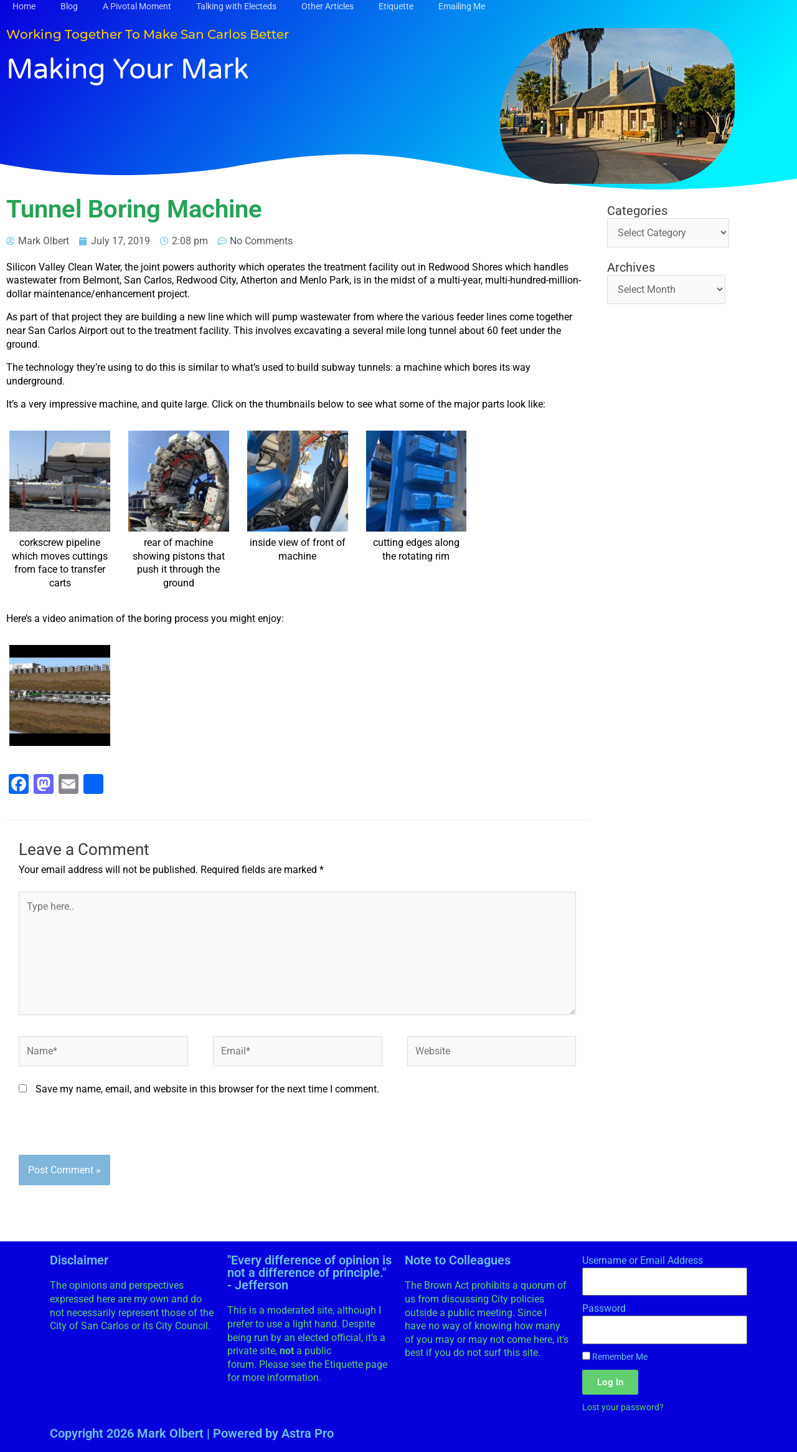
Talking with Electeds (236, 6)
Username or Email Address (642, 1260)
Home (23, 6)
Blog (69, 6)
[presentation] (113, 1130)
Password (604, 1308)
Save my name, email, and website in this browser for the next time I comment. (207, 1089)
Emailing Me (461, 6)
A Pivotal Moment (137, 6)
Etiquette (396, 6)
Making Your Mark (127, 70)
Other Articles (327, 6)
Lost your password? (623, 1407)
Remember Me (615, 1357)
